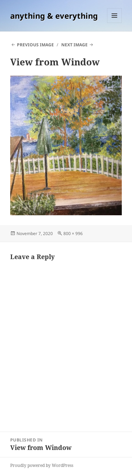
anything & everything (54, 15)
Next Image (74, 45)
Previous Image (35, 45)
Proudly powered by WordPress (41, 465)
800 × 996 (73, 233)
